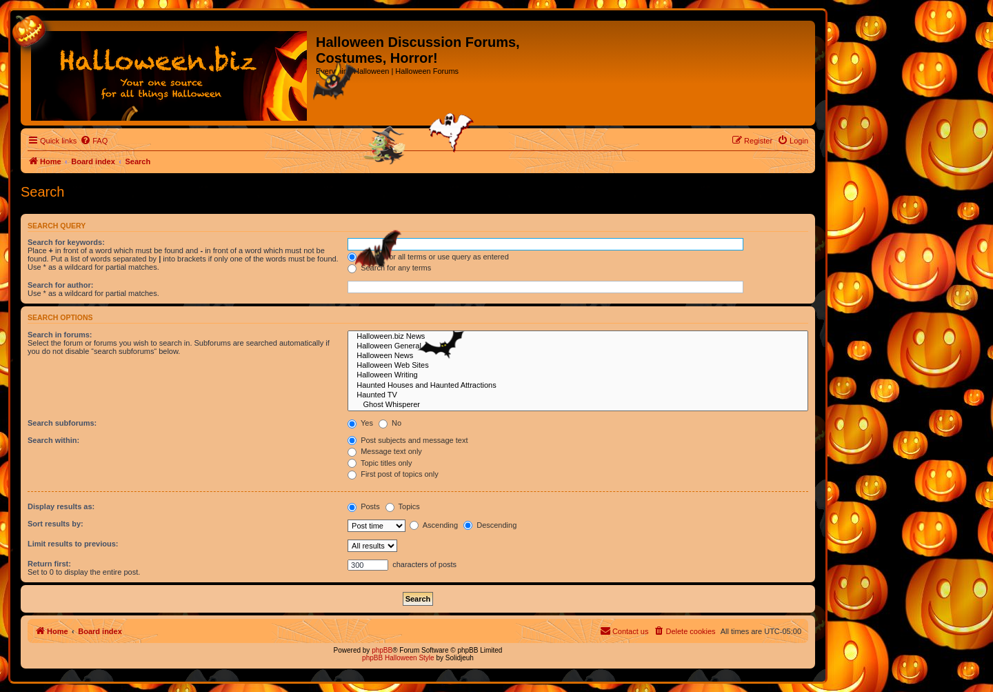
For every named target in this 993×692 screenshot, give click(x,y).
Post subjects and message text (408, 440)
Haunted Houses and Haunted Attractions (578, 386)
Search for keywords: (66, 242)
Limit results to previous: (73, 544)
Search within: (53, 440)
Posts (364, 506)
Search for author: (60, 285)
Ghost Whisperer (578, 405)
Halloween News (578, 356)
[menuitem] (94, 140)
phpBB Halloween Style (398, 658)
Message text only (385, 451)
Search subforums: (62, 423)
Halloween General (578, 346)
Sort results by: (55, 524)
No (390, 423)
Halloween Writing (578, 375)
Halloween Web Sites (578, 365)
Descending (489, 525)
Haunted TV (578, 395)
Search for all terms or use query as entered (428, 257)
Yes (360, 423)
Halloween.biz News (578, 337)
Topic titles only (380, 463)
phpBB (382, 650)
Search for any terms (389, 268)
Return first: (49, 564)
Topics (402, 506)
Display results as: (61, 506)
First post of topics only (393, 474)
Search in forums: (60, 334)
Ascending (434, 525)
